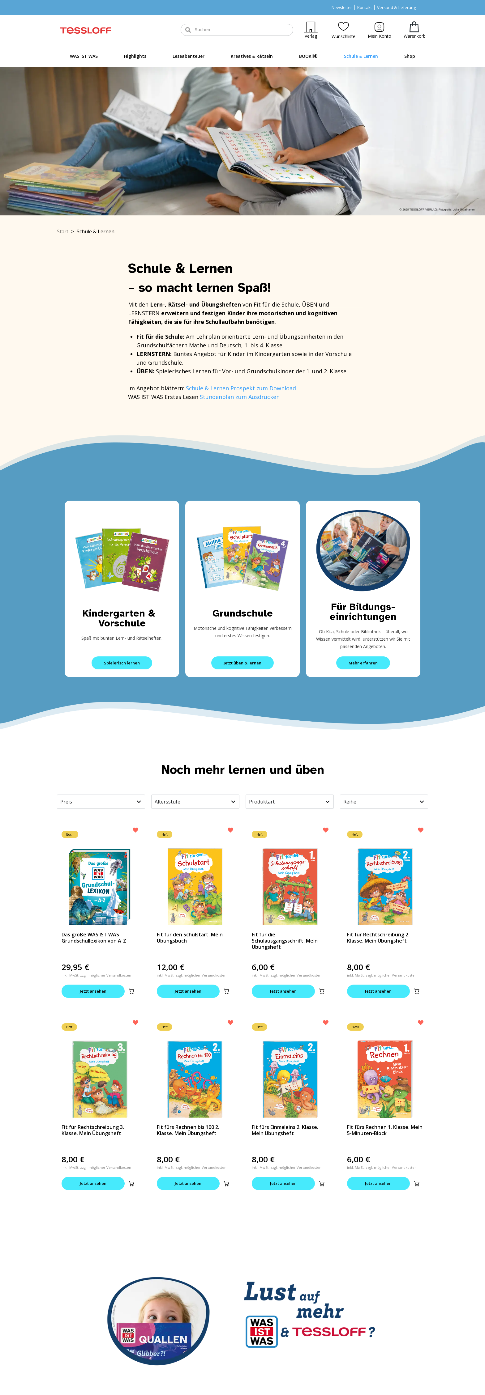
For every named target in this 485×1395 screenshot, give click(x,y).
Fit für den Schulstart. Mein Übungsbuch (190, 937)
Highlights (135, 56)
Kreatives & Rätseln (252, 56)
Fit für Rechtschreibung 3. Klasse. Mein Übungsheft (93, 1130)
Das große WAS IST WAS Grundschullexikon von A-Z (94, 937)
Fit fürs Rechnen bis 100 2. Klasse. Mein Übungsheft (188, 1130)
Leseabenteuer (188, 56)
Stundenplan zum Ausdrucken (240, 397)
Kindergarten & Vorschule (122, 618)
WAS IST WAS (84, 56)
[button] (131, 991)
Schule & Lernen (361, 56)
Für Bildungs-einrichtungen (363, 612)
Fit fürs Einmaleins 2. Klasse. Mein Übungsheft (285, 1130)
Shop (409, 56)
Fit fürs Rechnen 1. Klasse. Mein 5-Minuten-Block (385, 1130)
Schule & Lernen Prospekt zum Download (241, 388)
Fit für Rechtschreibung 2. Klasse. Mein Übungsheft (378, 937)
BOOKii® (308, 56)
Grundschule (242, 613)
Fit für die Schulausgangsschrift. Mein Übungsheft (285, 940)
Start (62, 231)
